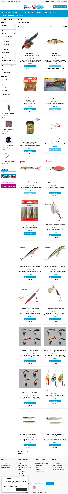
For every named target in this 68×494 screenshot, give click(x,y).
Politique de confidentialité (10, 486)
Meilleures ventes (5, 467)
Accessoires (38, 12)
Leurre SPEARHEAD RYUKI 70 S (55, 55)
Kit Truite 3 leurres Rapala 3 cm (30, 223)
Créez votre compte (62, 1)
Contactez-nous (22, 473)
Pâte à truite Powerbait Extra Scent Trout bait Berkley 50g (30, 141)
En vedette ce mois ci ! (7, 66)
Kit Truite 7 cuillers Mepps (55, 99)
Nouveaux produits (6, 465)
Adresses (37, 469)
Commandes (38, 465)
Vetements (56, 12)
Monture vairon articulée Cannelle (55, 139)
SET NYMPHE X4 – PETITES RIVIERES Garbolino (30, 351)
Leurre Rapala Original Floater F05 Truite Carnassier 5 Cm (55, 267)
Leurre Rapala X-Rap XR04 (30, 183)
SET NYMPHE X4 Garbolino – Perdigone (30, 393)
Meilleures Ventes (7, 101)
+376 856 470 (16, 1)
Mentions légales (22, 465)
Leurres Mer (6, 41)
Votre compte (40, 460)
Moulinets (15, 12)
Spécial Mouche (6, 69)
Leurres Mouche (7, 39)
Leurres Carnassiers (8, 36)
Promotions (4, 463)
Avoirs (36, 467)
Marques (4, 76)
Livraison (20, 463)
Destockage (19, 15)
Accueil (3, 23)
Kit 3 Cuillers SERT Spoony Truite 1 (55, 391)
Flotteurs (6, 47)
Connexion (52, 1)
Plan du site (21, 475)
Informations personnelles (41, 463)
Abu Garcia (6, 82)
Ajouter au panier (30, 66)
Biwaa (5, 90)
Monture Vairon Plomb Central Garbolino (29, 309)
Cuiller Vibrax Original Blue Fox (55, 225)
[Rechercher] (11, 6)
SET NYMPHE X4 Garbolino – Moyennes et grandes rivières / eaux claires (55, 351)
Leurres (30, 12)
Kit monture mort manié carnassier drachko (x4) (8, 129)
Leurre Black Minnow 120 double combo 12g (55, 435)
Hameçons (6, 49)
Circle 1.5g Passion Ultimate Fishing (55, 183)
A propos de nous (22, 471)
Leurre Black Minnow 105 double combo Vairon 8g (30, 435)
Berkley (5, 87)
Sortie (8, 489)
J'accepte (21, 489)
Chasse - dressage (7, 15)
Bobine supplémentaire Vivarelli (8, 145)
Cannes (8, 12)
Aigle (4, 84)
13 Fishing (5, 79)
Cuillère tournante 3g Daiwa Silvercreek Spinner (55, 309)
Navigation (47, 12)
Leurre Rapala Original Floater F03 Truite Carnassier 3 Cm (29, 267)
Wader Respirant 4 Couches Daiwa (8, 113)
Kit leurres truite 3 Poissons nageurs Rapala (29, 99)
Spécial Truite (6, 72)
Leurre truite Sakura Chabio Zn (30, 55)
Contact (3, 1)
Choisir (56, 27)
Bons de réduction (39, 471)
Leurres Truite (7, 44)
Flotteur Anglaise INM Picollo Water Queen (8, 161)
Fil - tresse (23, 12)
